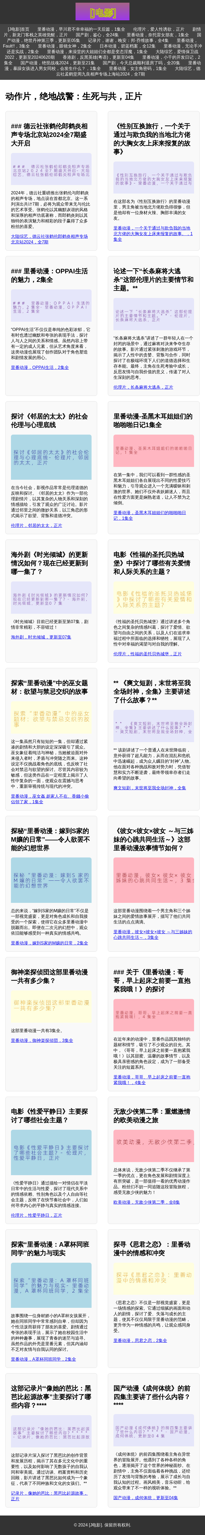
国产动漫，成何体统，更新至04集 (145, 1497)
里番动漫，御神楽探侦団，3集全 (42, 1040)
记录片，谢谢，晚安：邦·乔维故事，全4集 (128, 40)
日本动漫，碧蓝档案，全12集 (128, 46)
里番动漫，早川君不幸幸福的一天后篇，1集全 (81, 29)
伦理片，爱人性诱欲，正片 (158, 29)
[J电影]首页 (19, 29)
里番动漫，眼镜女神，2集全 (65, 46)
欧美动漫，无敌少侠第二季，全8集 (146, 1202)
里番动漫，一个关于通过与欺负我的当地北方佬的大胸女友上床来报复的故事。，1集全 (153, 234)
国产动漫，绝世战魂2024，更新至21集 (57, 63)
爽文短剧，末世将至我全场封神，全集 (149, 788)
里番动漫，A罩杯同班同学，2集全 (43, 1359)
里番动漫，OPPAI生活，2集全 (40, 367)
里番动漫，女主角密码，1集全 (138, 68)
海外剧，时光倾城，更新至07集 (41, 637)
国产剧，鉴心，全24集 (97, 35)
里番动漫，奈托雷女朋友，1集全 (158, 35)
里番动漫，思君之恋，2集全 (140, 1340)
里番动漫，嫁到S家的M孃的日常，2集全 (49, 943)
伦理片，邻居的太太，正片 (36, 525)
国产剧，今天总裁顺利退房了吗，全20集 (141, 63)
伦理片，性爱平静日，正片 (36, 1215)
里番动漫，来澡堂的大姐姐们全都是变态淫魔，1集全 (97, 51)
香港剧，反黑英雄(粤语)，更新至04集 (98, 57)
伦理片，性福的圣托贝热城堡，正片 (147, 654)
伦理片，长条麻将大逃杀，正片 (143, 387)
